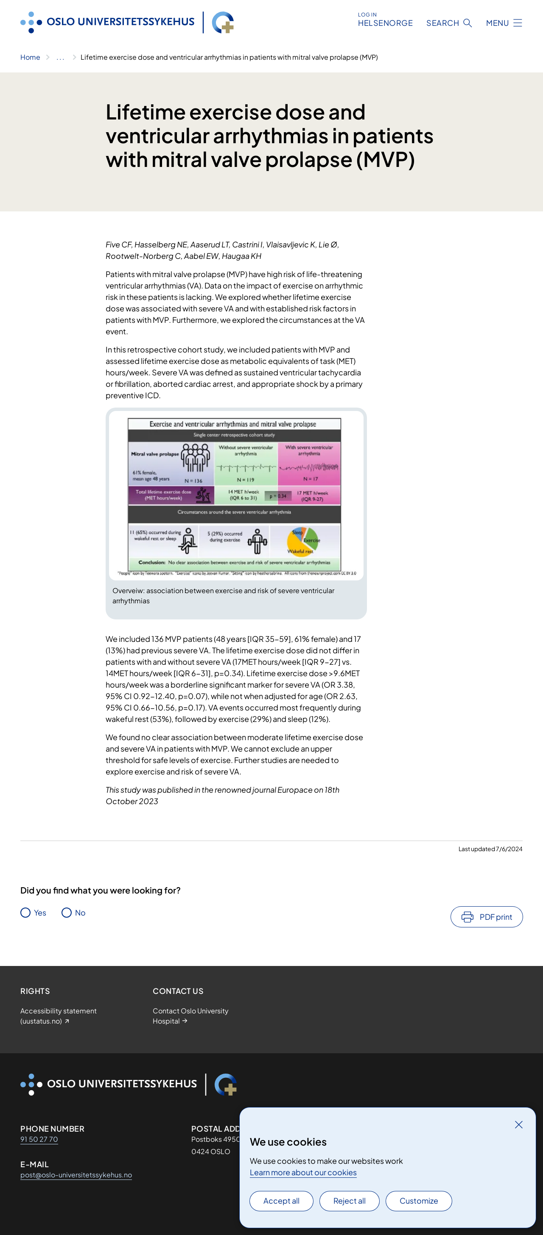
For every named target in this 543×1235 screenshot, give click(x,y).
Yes (40, 912)
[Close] (519, 1124)
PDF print (496, 916)
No (80, 912)
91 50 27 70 (39, 1139)
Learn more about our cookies (303, 1172)
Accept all (281, 1200)
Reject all (349, 1200)
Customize (419, 1200)
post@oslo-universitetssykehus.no (76, 1174)
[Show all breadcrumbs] (60, 57)
